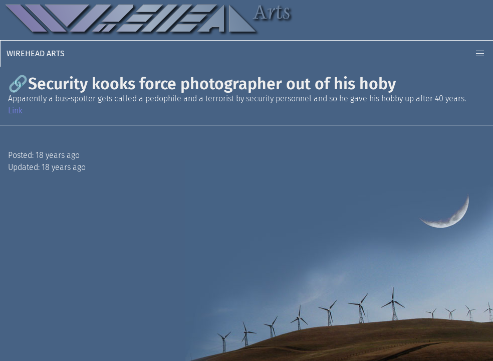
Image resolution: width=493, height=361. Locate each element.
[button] (480, 54)
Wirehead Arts (36, 53)
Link (15, 110)
